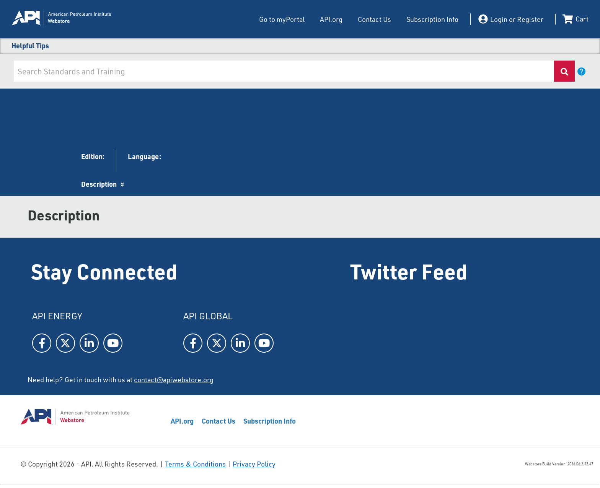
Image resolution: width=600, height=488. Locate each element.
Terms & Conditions (195, 464)
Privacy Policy (254, 464)
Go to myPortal (282, 19)
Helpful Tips (30, 45)
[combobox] (283, 71)
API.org (331, 19)
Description (99, 183)
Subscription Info (432, 19)
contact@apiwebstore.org (174, 379)
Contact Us (374, 19)
